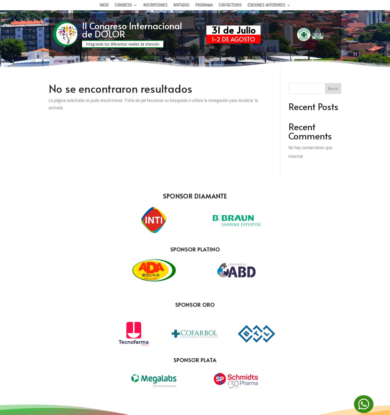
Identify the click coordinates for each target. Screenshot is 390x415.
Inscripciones (155, 5)
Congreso (123, 5)
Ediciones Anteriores (266, 5)
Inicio (104, 5)
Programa (204, 5)
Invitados (181, 5)
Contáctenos (230, 5)
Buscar (333, 88)
